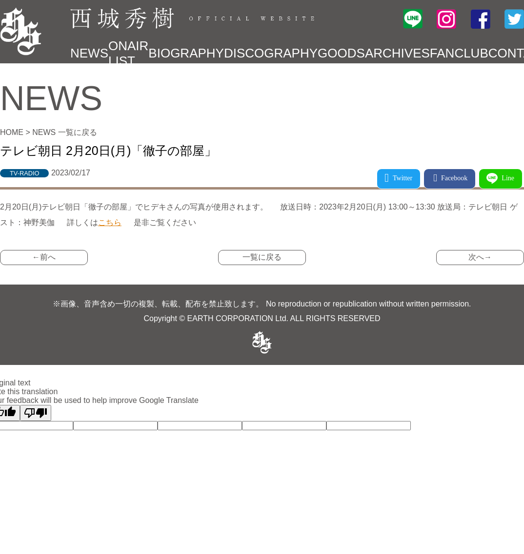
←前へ (44, 257)
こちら (109, 222)
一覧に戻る (262, 257)
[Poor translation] (35, 413)
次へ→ (480, 257)
